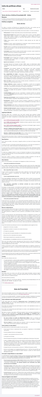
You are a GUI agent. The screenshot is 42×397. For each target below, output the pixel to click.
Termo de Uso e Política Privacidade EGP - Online (11, 11)
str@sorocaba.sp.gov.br (9, 282)
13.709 (6, 129)
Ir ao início (37, 395)
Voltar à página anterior (35, 4)
